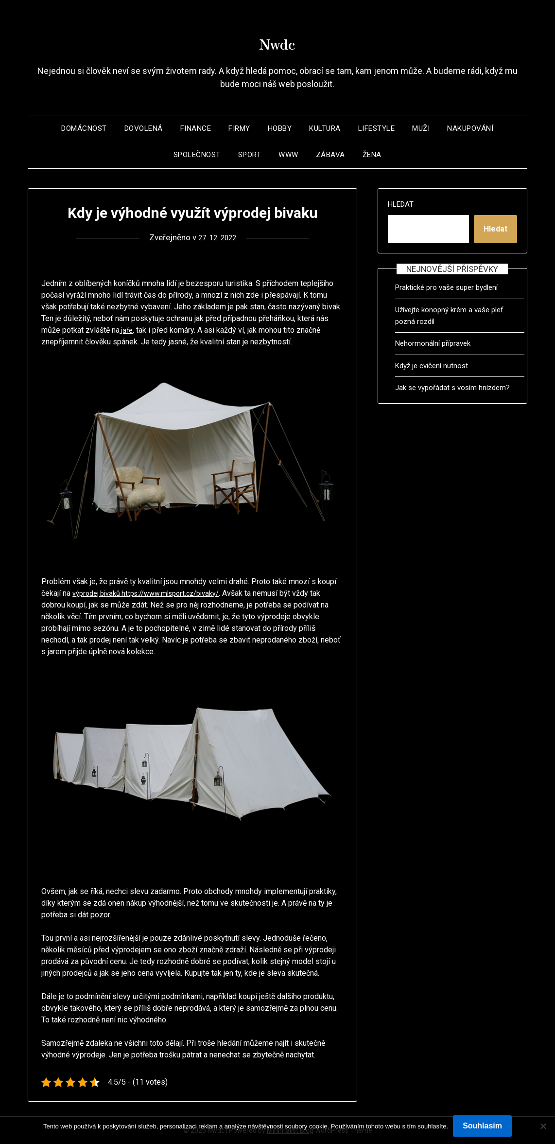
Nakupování (470, 128)
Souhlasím (482, 1126)
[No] (543, 1126)
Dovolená (143, 128)
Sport (249, 154)
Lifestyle (376, 128)
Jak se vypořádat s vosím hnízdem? (452, 387)
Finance (195, 128)
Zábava (330, 154)
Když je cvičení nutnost (431, 365)
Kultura (325, 128)
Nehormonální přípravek (432, 343)
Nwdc (277, 39)
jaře (127, 330)
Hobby (280, 128)
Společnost (197, 154)
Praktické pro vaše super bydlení (446, 287)
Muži (421, 128)
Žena (372, 154)
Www (288, 154)
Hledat (401, 204)
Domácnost (84, 128)
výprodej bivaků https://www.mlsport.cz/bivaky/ (154, 593)
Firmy (239, 128)
